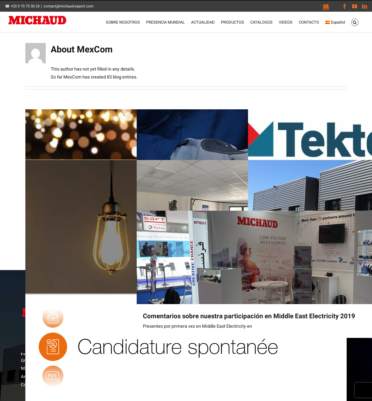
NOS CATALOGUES (326, 7)
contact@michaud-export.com (68, 6)
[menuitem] (335, 22)
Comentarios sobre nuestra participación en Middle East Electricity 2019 (249, 316)
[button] (354, 22)
